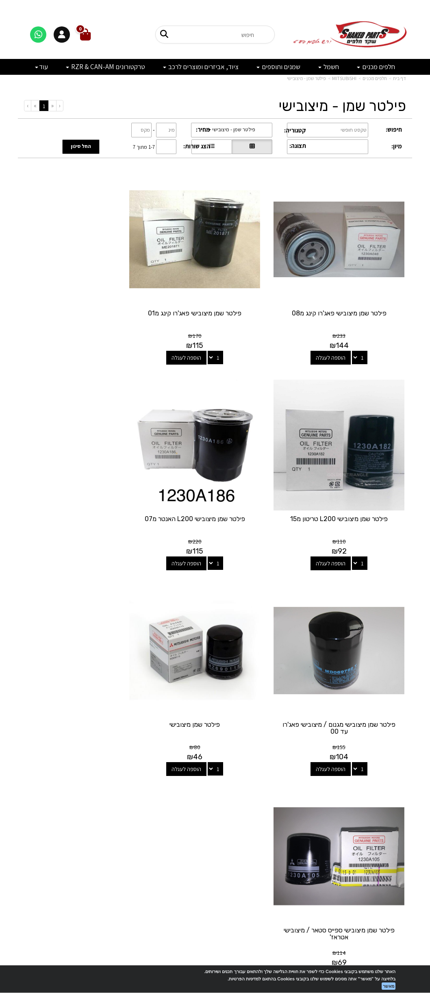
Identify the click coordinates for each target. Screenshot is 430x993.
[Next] (35, 105)
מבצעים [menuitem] (397, 842)
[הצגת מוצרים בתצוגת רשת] (252, 146)
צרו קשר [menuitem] (397, 825)
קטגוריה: (295, 130)
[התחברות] (62, 34)
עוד (41, 66)
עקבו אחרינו (215, 786)
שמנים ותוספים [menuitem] (278, 66)
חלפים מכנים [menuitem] (376, 66)
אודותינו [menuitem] (397, 834)
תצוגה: (297, 146)
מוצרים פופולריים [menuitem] (387, 799)
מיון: (396, 146)
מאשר (388, 986)
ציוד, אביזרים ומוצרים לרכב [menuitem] (201, 66)
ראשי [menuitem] (400, 816)
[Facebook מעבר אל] (231, 817)
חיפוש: (394, 129)
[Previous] (52, 105)
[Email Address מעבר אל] (204, 817)
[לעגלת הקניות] (85, 34)
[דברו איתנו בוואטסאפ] (38, 34)
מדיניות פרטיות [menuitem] (389, 860)
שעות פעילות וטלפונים (83, 786)
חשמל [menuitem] (328, 66)
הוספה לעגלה (338, 342)
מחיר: (203, 129)
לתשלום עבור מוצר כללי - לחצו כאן (88, 868)
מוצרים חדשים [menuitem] (390, 808)
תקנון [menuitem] (400, 851)
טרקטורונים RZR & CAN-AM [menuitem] (105, 66)
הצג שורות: (196, 146)
